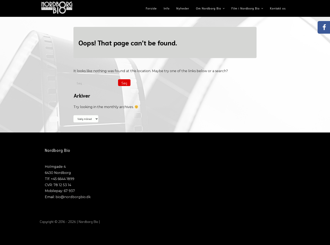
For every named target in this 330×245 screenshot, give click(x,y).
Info (167, 8)
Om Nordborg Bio (208, 8)
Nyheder (182, 8)
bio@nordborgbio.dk (73, 197)
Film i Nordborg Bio (246, 8)
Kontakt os (278, 8)
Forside (151, 8)
